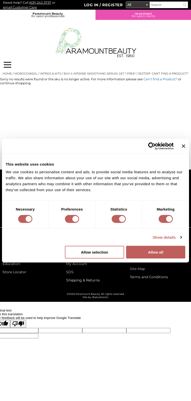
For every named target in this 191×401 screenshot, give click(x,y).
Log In (92, 4)
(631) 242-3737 (40, 2)
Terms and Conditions (149, 277)
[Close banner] (183, 146)
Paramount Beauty (48, 15)
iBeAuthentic (100, 297)
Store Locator (14, 272)
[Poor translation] (18, 324)
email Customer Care (20, 7)
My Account (76, 264)
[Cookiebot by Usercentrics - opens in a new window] (152, 146)
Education (11, 264)
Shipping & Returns (83, 280)
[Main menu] (7, 64)
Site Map (137, 269)
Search (185, 5)
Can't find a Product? (170, 73)
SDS (70, 272)
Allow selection (94, 252)
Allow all (155, 252)
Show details (164, 237)
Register (112, 4)
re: (143, 15)
